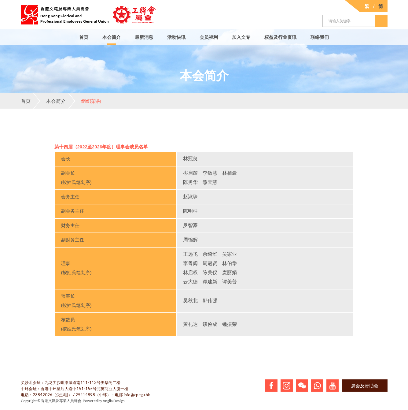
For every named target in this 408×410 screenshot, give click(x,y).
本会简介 (111, 37)
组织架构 (84, 101)
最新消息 (144, 37)
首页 (83, 37)
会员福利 (209, 37)
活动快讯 (176, 37)
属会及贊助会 (364, 385)
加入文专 (241, 37)
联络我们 (320, 37)
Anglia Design (114, 400)
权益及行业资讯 (280, 37)
